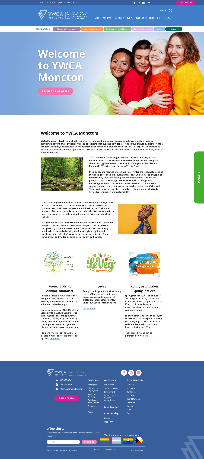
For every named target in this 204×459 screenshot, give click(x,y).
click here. (55, 338)
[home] (65, 15)
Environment (109, 392)
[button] (97, 18)
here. (145, 335)
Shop (128, 409)
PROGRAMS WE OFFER (55, 91)
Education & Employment (93, 389)
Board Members (133, 399)
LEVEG (151, 18)
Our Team (130, 395)
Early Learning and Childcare (94, 401)
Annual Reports (132, 402)
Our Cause (130, 388)
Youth (90, 412)
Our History (131, 392)
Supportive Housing (92, 395)
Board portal (67, 398)
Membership (111, 407)
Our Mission (109, 385)
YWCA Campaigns (111, 388)
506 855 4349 (45, 2)
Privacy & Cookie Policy (137, 450)
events (130, 18)
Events (107, 418)
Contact (168, 18)
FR (149, 2)
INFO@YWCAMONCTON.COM (66, 2)
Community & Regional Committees (110, 397)
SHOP (159, 18)
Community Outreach (92, 407)
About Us (130, 385)
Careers (129, 406)
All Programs (93, 385)
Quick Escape (185, 3)
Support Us (109, 422)
